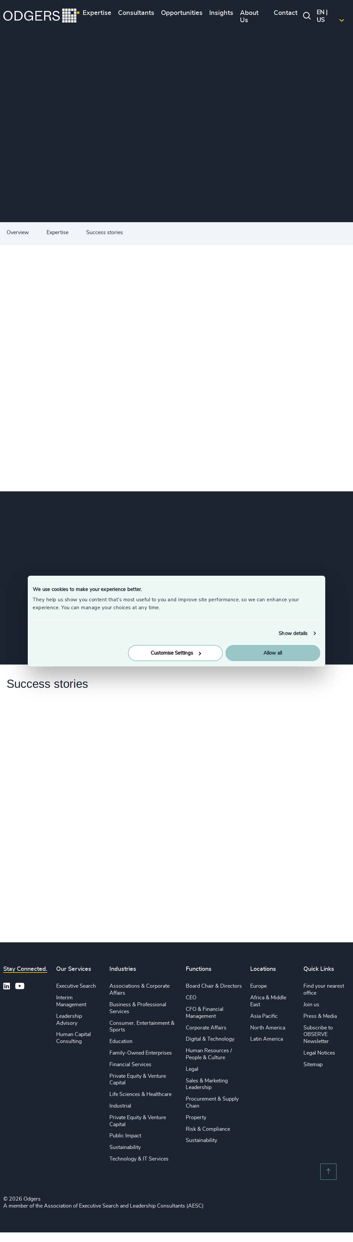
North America (267, 1027)
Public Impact (125, 1135)
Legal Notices (319, 1053)
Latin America (266, 1039)
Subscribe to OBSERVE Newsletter (318, 1034)
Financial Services (130, 1064)
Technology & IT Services (139, 1159)
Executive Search (76, 986)
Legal (192, 1069)
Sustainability (125, 1147)
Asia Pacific (264, 1016)
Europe (258, 986)
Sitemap (313, 1064)
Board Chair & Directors (214, 986)
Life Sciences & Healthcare (140, 1094)
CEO (191, 997)
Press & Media (320, 1016)
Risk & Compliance (208, 1129)
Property (196, 1117)
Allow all (272, 653)
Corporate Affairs (206, 1027)
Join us (311, 1004)
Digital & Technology (210, 1039)
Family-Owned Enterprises (140, 1053)
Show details (293, 633)
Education (121, 1041)
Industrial (120, 1106)
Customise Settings (176, 653)
